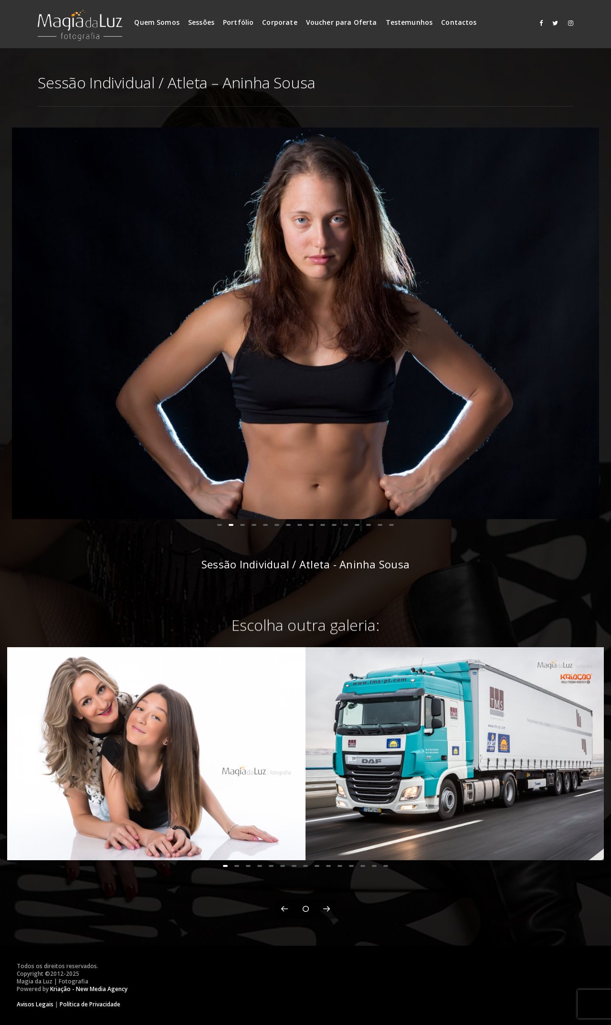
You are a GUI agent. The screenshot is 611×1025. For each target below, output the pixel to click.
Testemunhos (409, 22)
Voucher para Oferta (341, 22)
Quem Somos (156, 22)
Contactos (458, 22)
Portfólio (238, 22)
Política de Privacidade (90, 1004)
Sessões (201, 22)
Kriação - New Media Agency (88, 989)
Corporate (279, 22)
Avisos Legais (35, 1004)
